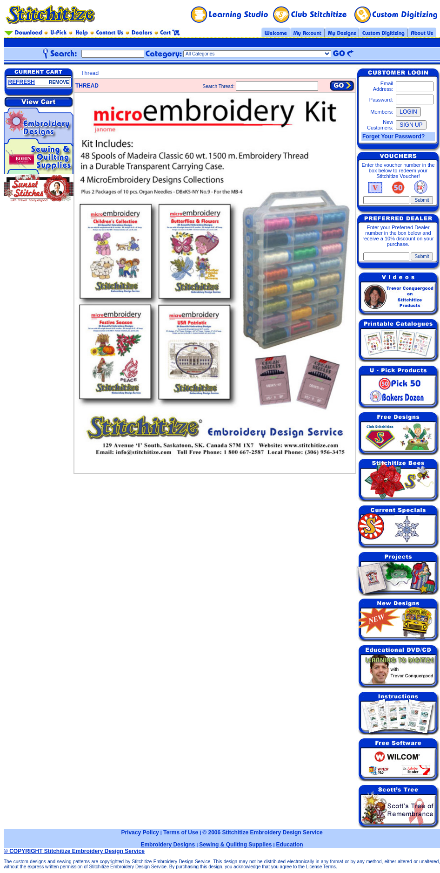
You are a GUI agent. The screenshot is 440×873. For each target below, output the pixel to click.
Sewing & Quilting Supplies (235, 844)
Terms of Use (180, 832)
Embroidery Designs (167, 844)
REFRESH (21, 82)
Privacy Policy (140, 832)
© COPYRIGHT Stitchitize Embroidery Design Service (74, 851)
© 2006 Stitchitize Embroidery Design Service (262, 832)
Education (289, 844)
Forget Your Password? (393, 136)
